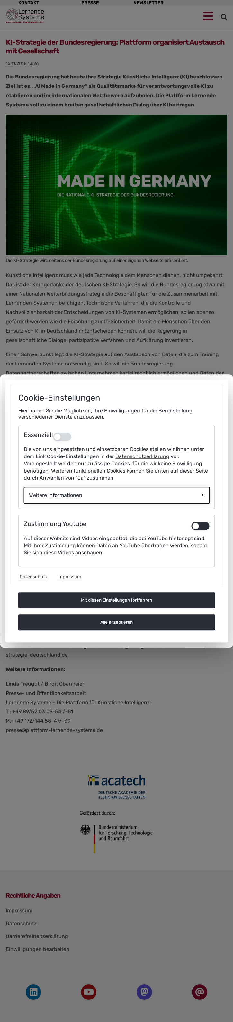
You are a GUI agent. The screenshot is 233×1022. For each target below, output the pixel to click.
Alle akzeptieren (116, 622)
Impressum (69, 577)
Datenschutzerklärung (142, 456)
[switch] (200, 526)
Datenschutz (34, 577)
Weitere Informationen (55, 495)
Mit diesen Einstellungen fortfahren (116, 600)
